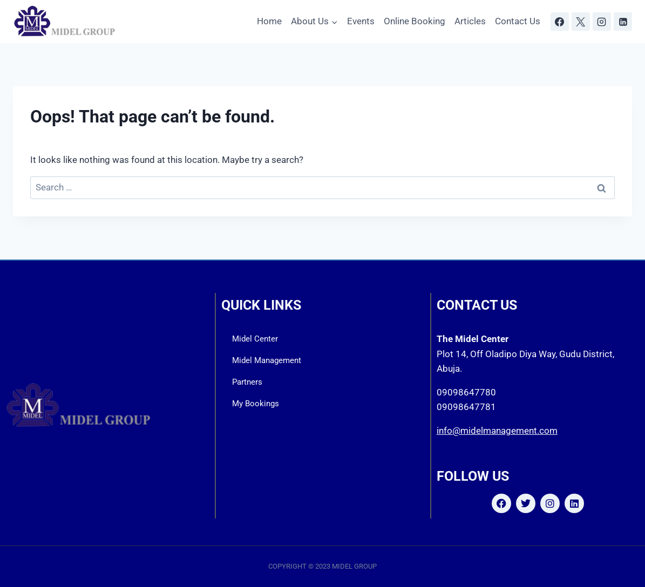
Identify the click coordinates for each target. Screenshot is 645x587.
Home (269, 21)
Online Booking (414, 21)
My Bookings (255, 403)
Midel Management (266, 360)
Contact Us (517, 21)
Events (361, 21)
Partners (247, 382)
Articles (470, 21)
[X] (581, 21)
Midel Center (255, 339)
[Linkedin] (623, 21)
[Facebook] (560, 21)
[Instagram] (602, 21)
